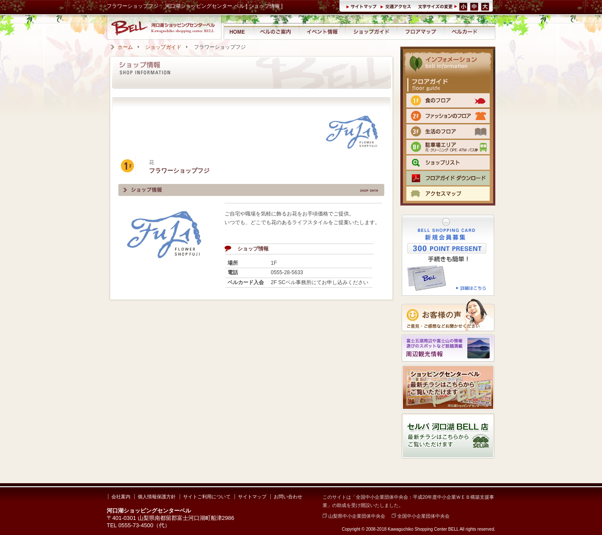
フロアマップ (421, 31)
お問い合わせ (288, 496)
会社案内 (120, 496)
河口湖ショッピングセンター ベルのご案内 (276, 31)
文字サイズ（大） (486, 6)
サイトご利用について (207, 496)
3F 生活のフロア (448, 131)
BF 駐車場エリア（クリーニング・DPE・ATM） (448, 147)
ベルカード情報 (465, 31)
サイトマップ (363, 6)
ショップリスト (448, 162)
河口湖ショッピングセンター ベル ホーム (238, 31)
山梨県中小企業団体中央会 (354, 516)
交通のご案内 (448, 194)
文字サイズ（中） (475, 6)
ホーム (125, 47)
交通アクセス (397, 6)
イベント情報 (322, 31)
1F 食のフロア (448, 100)
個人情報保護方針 (157, 496)
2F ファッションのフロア (448, 116)
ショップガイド (371, 31)
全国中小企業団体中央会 (421, 516)
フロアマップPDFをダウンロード (448, 178)
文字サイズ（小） (463, 6)
